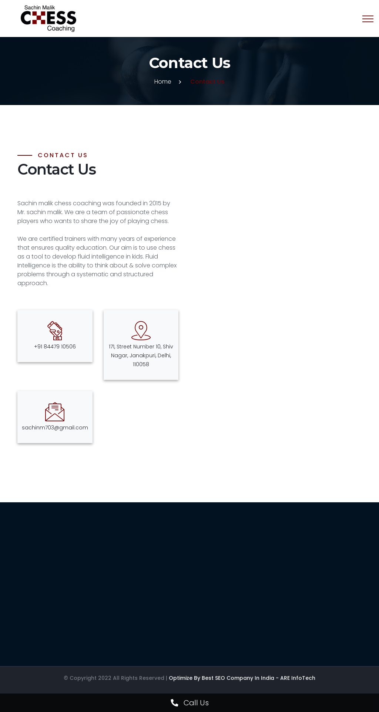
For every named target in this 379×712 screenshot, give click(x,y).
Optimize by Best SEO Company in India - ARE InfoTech (242, 678)
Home (162, 81)
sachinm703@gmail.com (55, 427)
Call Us (190, 703)
